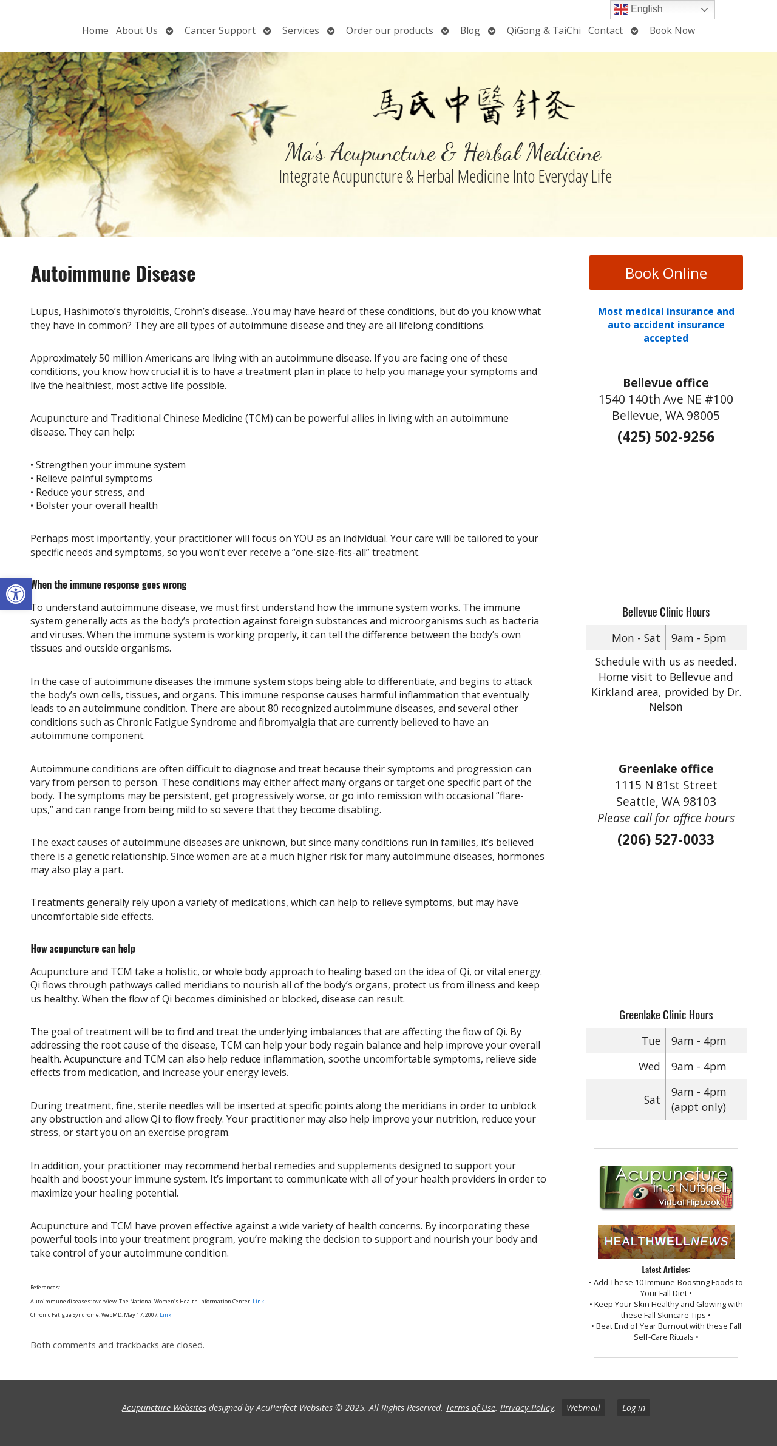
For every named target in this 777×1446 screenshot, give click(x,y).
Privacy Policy (527, 1407)
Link (258, 1301)
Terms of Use (470, 1407)
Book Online (666, 273)
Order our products (389, 30)
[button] (16, 594)
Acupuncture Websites (164, 1407)
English (638, 9)
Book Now (672, 30)
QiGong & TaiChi (544, 30)
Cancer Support (220, 30)
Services (300, 30)
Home (95, 30)
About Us (137, 30)
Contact (605, 30)
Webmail (583, 1407)
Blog (470, 30)
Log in (633, 1407)
